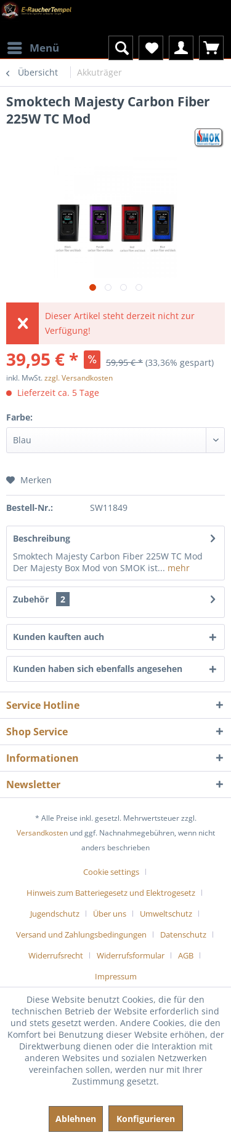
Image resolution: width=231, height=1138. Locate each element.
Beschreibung (41, 538)
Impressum (116, 976)
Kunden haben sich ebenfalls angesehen (97, 668)
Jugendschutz (54, 913)
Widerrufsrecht (55, 955)
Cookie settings (111, 871)
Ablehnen (75, 1118)
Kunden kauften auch (58, 636)
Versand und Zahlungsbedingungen (81, 934)
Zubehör (41, 599)
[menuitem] (32, 40)
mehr (177, 568)
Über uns (109, 913)
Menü (33, 46)
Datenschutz (183, 934)
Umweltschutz (166, 913)
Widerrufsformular (130, 955)
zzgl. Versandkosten (78, 378)
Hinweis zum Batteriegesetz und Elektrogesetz (110, 892)
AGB (185, 955)
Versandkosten (42, 833)
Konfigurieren (145, 1118)
